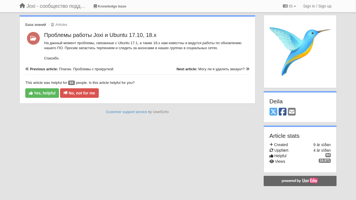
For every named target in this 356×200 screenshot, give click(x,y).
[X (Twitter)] (273, 112)
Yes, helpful (42, 93)
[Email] (292, 112)
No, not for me (79, 93)
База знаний (35, 24)
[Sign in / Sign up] (317, 6)
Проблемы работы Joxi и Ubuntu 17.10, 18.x (100, 35)
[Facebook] (282, 112)
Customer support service (126, 112)
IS (289, 6)
